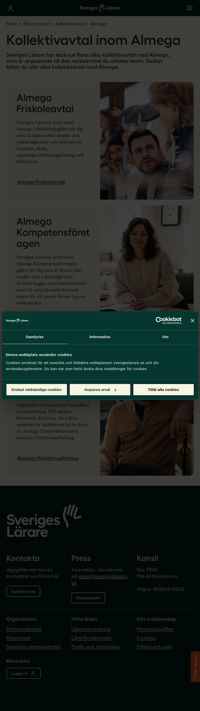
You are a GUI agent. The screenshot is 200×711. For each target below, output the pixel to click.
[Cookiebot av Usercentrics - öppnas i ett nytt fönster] (159, 320)
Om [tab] (165, 337)
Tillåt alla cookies (163, 389)
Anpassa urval (100, 389)
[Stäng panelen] (192, 320)
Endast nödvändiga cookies (37, 389)
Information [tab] (100, 337)
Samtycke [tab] (35, 337)
